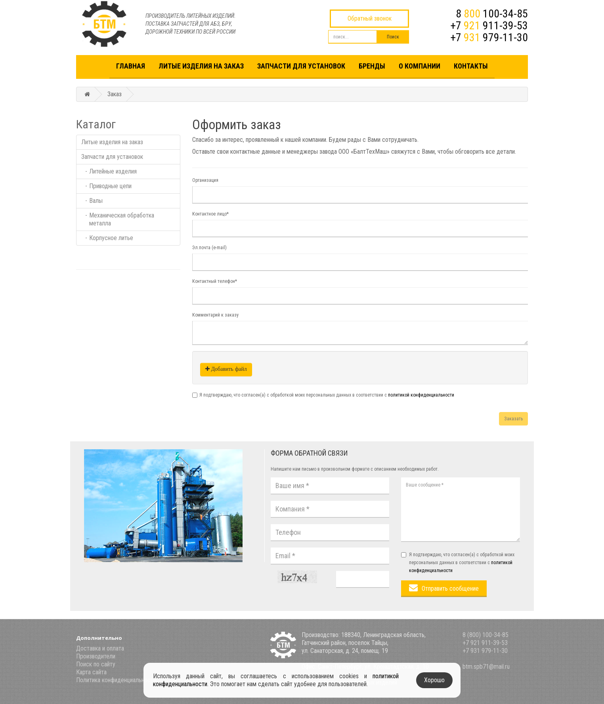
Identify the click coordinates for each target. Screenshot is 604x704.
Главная (130, 66)
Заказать (513, 419)
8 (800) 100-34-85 (485, 635)
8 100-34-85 (492, 13)
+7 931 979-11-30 (485, 650)
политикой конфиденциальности (421, 395)
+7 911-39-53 (489, 25)
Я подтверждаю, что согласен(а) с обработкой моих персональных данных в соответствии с (326, 395)
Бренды (372, 66)
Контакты (471, 66)
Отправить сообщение (450, 588)
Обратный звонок (370, 18)
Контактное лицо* (210, 214)
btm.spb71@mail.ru (486, 666)
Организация (205, 180)
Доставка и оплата (100, 648)
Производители (95, 656)
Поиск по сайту (95, 664)
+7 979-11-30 (489, 37)
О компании (419, 66)
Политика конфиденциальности (116, 680)
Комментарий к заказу (215, 315)
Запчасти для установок (301, 66)
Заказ (114, 94)
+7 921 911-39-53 (485, 643)
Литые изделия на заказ (201, 66)
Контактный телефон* (214, 281)
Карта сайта (91, 672)
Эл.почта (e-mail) (209, 247)
